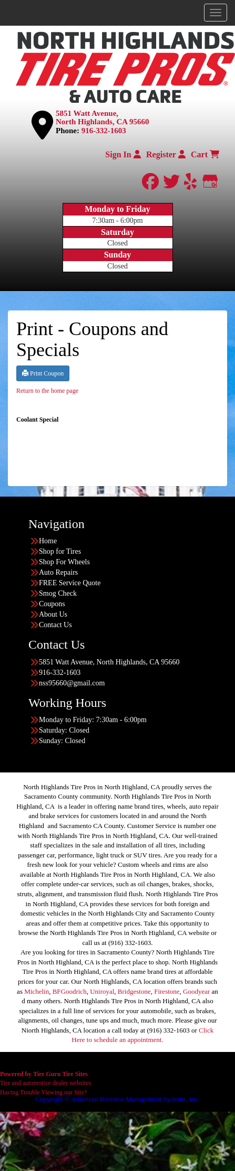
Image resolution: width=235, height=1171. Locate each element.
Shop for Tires (60, 551)
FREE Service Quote (69, 583)
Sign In (122, 154)
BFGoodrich (70, 991)
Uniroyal (102, 991)
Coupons (52, 604)
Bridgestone (134, 991)
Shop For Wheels (64, 562)
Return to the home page (47, 390)
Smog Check (58, 593)
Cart (205, 154)
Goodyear (196, 991)
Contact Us (55, 625)
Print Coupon (43, 373)
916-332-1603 (103, 130)
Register (166, 154)
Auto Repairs (58, 572)
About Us (53, 614)
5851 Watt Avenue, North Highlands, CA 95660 (102, 117)
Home (48, 541)
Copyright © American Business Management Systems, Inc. (117, 1099)
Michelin (36, 991)
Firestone (166, 991)
